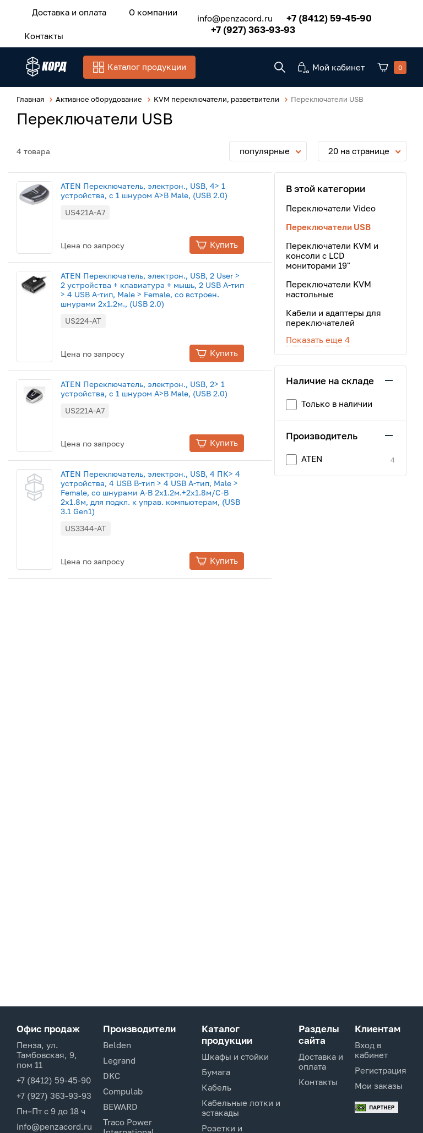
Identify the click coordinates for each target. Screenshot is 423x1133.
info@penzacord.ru (223, 15)
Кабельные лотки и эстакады (241, 1108)
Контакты (38, 31)
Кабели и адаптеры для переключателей (333, 317)
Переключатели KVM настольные (328, 288)
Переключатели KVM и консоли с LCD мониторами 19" (332, 255)
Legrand (119, 1060)
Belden (117, 1045)
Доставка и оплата (64, 10)
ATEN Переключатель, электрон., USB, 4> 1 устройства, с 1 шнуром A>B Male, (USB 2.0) (163, 190)
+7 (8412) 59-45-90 (317, 15)
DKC (111, 1076)
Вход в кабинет (371, 1050)
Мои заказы (379, 1086)
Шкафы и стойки (235, 1056)
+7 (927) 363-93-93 (241, 26)
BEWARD (120, 1107)
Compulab (123, 1091)
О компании (139, 10)
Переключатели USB (328, 226)
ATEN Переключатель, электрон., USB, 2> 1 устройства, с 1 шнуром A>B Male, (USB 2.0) (163, 388)
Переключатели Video (331, 208)
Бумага (216, 1072)
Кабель (216, 1087)
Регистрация (380, 1070)
